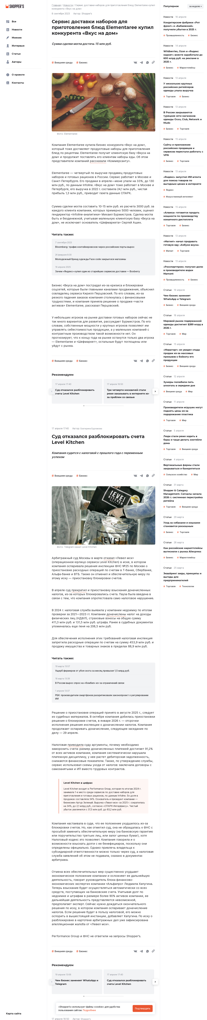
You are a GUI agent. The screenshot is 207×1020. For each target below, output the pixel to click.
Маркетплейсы (187, 67)
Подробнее (89, 1010)
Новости (68, 5)
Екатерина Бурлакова (92, 428)
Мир (184, 334)
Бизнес (83, 62)
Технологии (188, 586)
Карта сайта (13, 1013)
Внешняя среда (63, 62)
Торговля (171, 96)
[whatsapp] (147, 63)
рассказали (98, 161)
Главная (56, 5)
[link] (103, 247)
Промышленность (175, 35)
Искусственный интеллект (179, 196)
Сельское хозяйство (176, 474)
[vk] (135, 63)
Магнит (169, 251)
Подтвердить (142, 1008)
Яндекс (170, 190)
